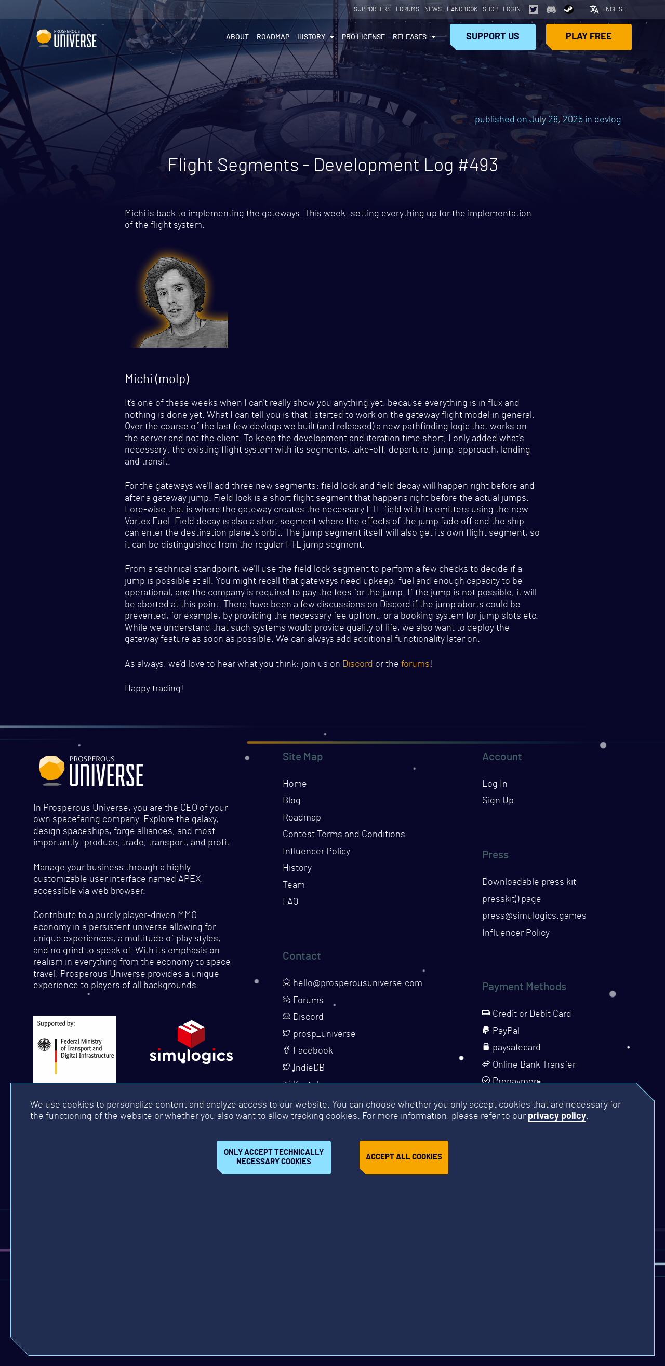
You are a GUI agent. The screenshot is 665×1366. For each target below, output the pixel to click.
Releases (410, 37)
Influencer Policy (316, 851)
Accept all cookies (404, 1157)
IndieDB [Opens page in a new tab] (304, 1068)
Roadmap (273, 37)
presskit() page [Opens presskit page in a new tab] (511, 899)
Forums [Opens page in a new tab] (407, 9)
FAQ (290, 902)
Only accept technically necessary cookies (274, 1157)
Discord (357, 664)
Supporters (372, 9)
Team (294, 885)
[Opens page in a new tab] (533, 9)
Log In (512, 9)
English (614, 9)
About (237, 37)
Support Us (493, 37)
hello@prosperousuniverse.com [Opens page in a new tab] (352, 983)
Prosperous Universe (66, 36)
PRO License (363, 37)
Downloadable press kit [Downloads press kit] (529, 882)
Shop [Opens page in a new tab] (490, 9)
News (433, 9)
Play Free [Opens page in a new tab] (589, 37)
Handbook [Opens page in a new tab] (462, 9)
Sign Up (498, 800)
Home (295, 784)
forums (415, 664)
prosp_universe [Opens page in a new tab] (319, 1034)
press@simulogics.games (534, 916)
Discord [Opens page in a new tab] (303, 1017)
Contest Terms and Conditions (344, 834)
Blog (292, 800)
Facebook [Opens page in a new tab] (308, 1051)
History (311, 37)
